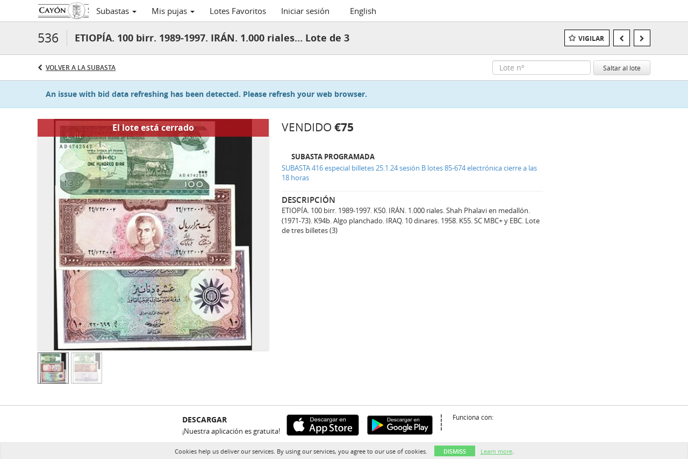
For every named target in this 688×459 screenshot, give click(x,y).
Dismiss (454, 451)
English (363, 10)
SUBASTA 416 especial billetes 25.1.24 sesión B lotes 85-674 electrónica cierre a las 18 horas (409, 173)
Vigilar (591, 38)
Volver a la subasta (81, 67)
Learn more (496, 451)
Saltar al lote (622, 67)
